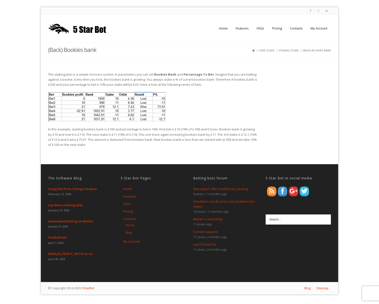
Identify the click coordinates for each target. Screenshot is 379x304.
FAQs (260, 28)
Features (242, 28)
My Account (319, 28)
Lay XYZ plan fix (204, 244)
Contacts (296, 28)
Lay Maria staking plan (65, 205)
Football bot (57, 237)
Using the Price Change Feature (72, 189)
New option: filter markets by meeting (220, 189)
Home (223, 28)
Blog (128, 232)
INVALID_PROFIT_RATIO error (70, 254)
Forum (130, 225)
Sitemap (322, 288)
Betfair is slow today (208, 219)
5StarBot (88, 288)
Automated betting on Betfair (71, 221)
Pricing (277, 28)
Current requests (205, 232)
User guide (266, 50)
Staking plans (288, 50)
